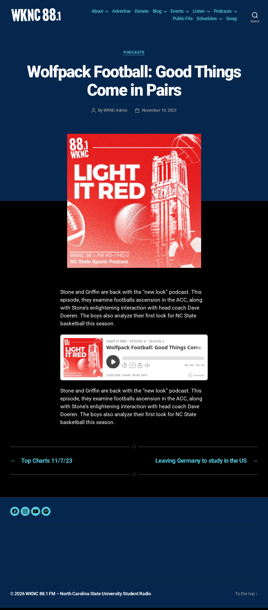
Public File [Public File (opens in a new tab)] (183, 19)
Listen (199, 12)
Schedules (207, 19)
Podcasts (223, 12)
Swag (231, 19)
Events (177, 12)
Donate (142, 12)
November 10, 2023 (159, 112)
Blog (157, 12)
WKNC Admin (115, 112)
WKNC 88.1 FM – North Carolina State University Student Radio (88, 595)
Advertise (121, 12)
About (97, 12)
